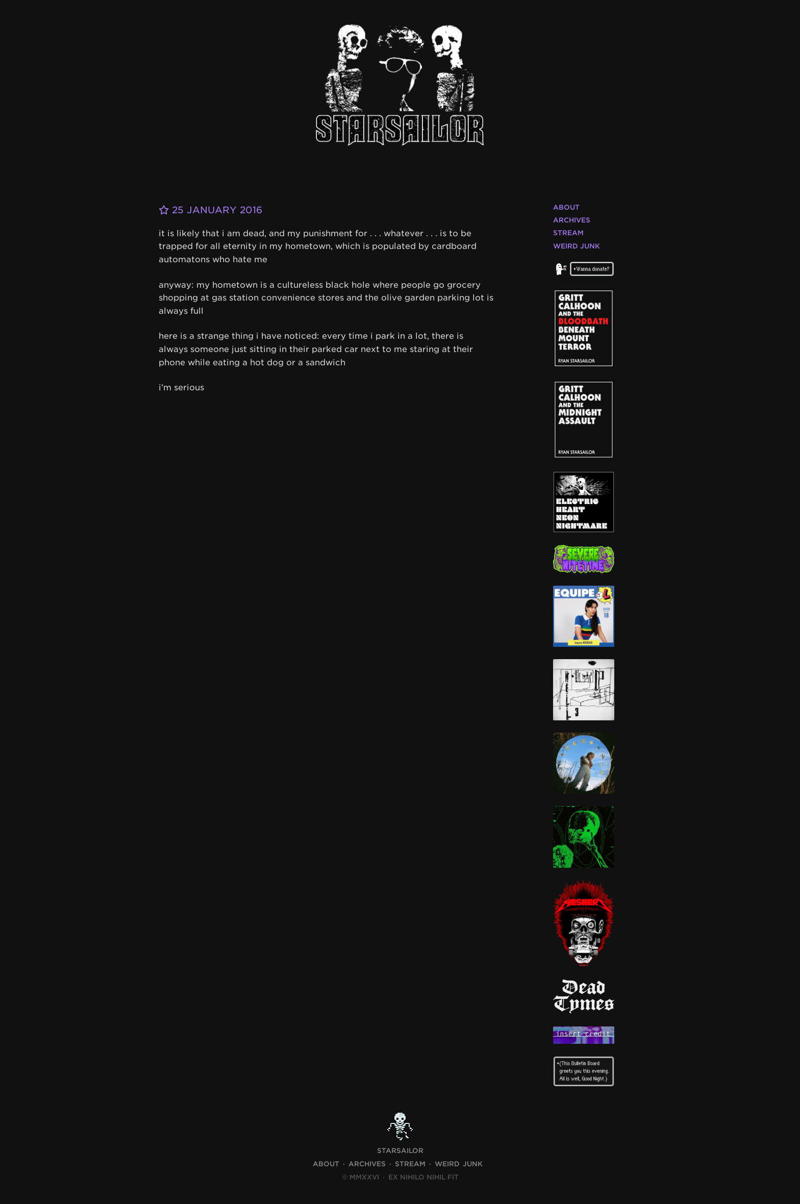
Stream (568, 233)
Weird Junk (576, 246)
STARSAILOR (400, 1151)
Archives (571, 220)
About (566, 207)
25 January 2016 (210, 210)
